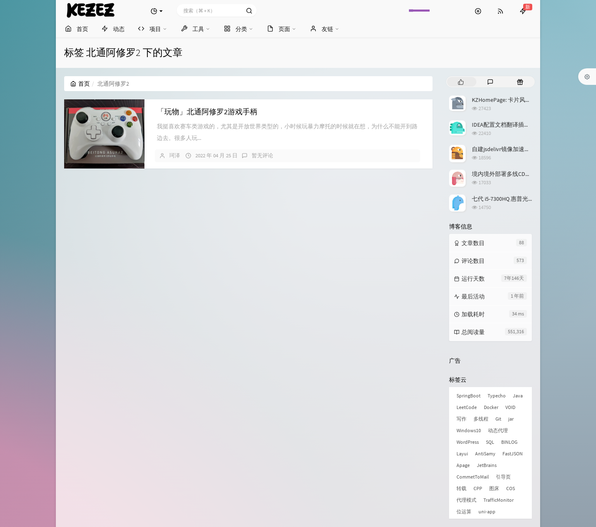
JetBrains (487, 465)
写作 (461, 419)
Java (518, 395)
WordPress (468, 442)
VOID (510, 407)
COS (510, 488)
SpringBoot (469, 395)
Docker (491, 407)
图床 (494, 488)
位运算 (464, 511)
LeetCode (467, 407)
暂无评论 (262, 155)
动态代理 (498, 430)
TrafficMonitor (498, 500)
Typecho (497, 395)
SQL (490, 442)
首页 (80, 83)
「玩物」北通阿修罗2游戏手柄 (207, 111)
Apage (463, 465)
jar (511, 419)
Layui (462, 453)
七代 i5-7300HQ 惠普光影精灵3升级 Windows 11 (531, 198)
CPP (477, 488)
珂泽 (174, 155)
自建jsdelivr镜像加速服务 (504, 149)
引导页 (503, 477)
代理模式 (466, 500)
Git (498, 419)
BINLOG (509, 442)
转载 (461, 488)
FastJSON (512, 453)
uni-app (486, 511)
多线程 (480, 419)
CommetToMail (473, 477)
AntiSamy (485, 453)
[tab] (461, 81)
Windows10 (469, 430)
